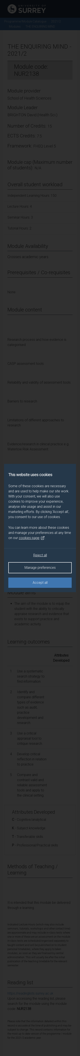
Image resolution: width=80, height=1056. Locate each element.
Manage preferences (40, 568)
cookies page (32, 538)
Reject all (40, 555)
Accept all (40, 583)
